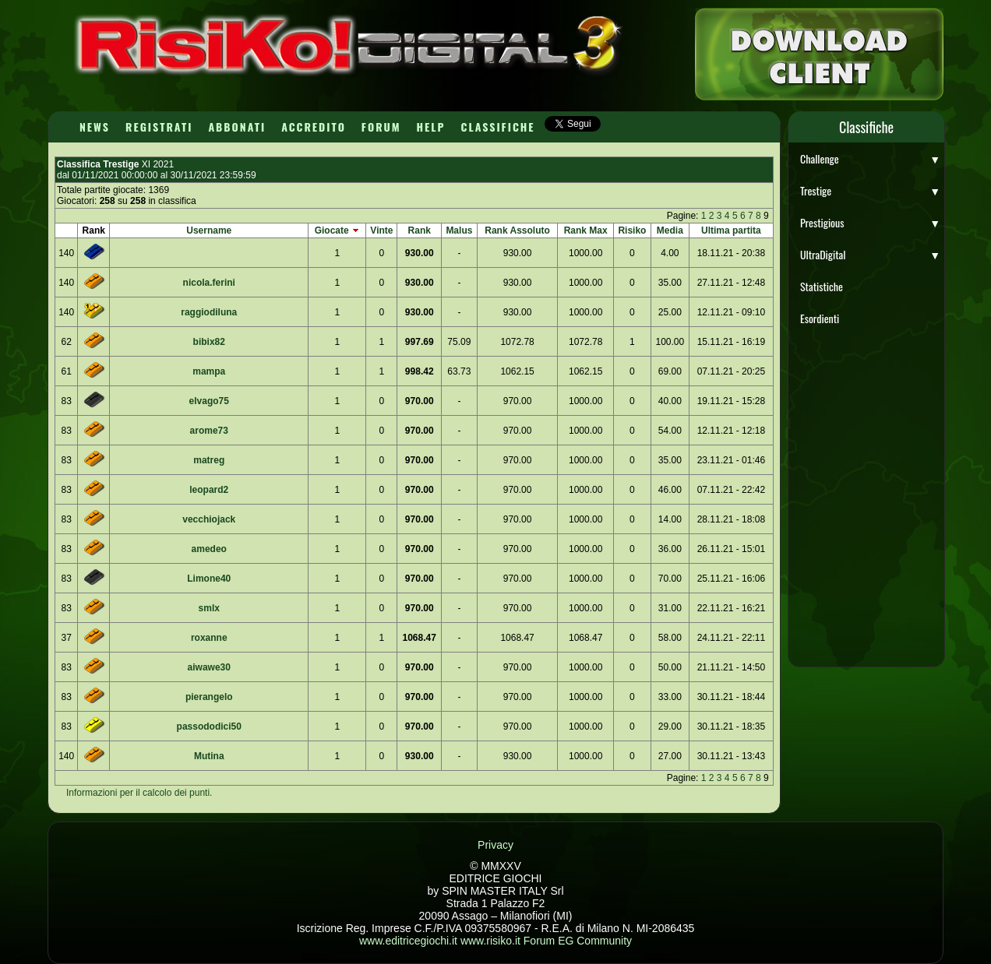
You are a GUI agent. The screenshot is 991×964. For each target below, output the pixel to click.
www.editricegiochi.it (408, 940)
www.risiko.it (490, 940)
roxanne (209, 637)
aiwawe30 (209, 667)
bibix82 (209, 341)
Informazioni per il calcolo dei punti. (139, 792)
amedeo (209, 549)
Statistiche (821, 286)
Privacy (495, 845)
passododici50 (209, 726)
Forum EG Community (578, 940)
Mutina (209, 756)
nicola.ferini (209, 282)
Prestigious (870, 222)
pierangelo (209, 696)
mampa (208, 371)
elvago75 (209, 401)
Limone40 (209, 578)
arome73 (209, 430)
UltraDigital (870, 254)
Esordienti (819, 318)
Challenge (870, 158)
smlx (209, 608)
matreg (208, 460)
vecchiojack (208, 519)
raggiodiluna (209, 312)
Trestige (870, 190)
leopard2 (208, 489)
